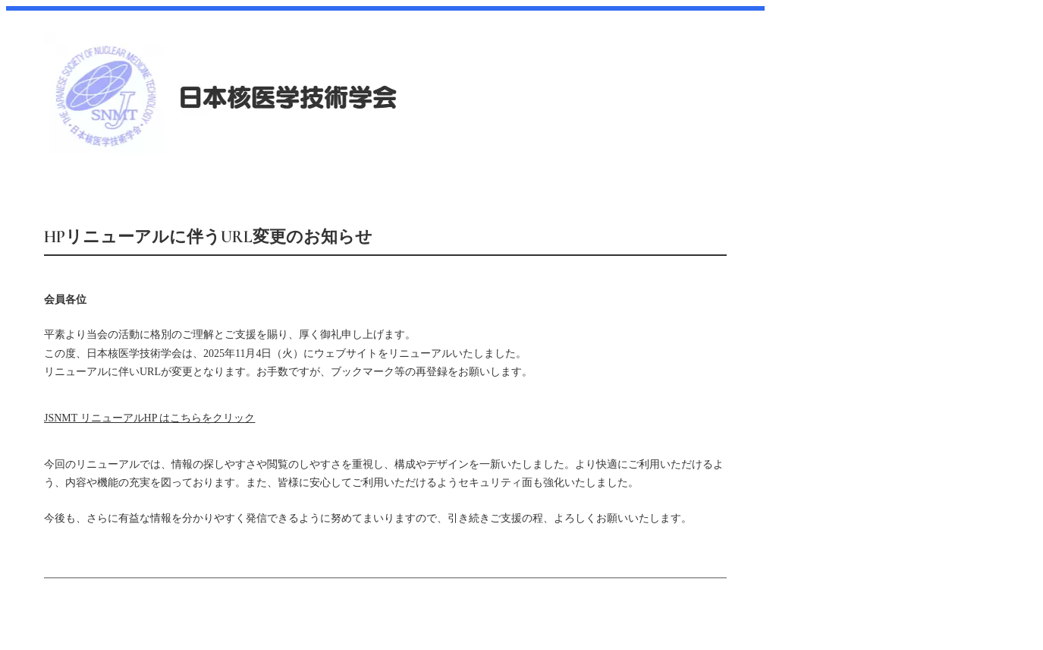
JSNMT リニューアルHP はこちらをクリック (149, 418)
